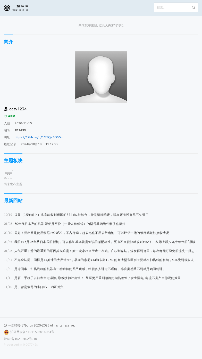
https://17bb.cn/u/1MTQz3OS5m (39, 137)
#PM (9, 116)
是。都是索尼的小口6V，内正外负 (34, 286)
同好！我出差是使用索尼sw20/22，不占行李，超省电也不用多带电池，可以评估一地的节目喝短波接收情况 (86, 232)
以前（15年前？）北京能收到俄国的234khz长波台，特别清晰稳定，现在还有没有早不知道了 (76, 214)
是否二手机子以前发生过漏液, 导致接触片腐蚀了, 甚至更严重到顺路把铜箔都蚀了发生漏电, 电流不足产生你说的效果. (93, 277)
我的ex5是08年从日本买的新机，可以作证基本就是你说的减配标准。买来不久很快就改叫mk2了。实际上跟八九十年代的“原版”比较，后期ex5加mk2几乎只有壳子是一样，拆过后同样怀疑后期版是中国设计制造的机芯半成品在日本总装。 (101, 241)
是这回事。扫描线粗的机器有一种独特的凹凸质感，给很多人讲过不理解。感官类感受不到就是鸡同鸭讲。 (85, 268)
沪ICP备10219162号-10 (20, 339)
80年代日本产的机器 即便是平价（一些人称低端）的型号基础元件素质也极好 (64, 223)
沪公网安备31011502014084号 (32, 332)
